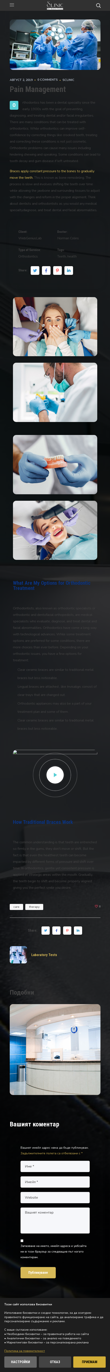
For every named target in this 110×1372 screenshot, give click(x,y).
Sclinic (68, 80)
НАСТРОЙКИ (20, 1362)
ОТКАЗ (55, 1362)
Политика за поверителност (24, 1351)
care (16, 907)
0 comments (47, 80)
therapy (34, 907)
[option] (55, 1052)
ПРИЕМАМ (89, 1362)
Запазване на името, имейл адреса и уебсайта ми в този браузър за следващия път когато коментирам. (53, 1251)
